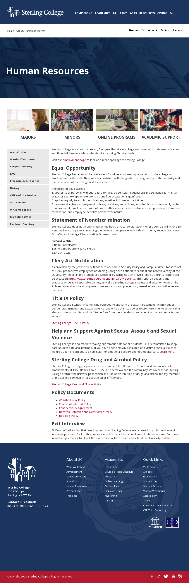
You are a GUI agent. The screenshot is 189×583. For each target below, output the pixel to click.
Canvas (177, 30)
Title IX (146, 500)
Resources (147, 13)
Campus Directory (21, 166)
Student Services (152, 486)
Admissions (83, 13)
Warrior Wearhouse (22, 159)
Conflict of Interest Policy (75, 404)
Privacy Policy (74, 491)
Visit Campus (18, 202)
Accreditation (19, 152)
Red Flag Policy (68, 415)
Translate (71, 495)
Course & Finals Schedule (119, 471)
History (14, 188)
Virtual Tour (72, 481)
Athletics (120, 13)
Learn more (167, 351)
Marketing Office (20, 217)
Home (10, 30)
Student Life (136, 30)
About (19, 30)
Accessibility (150, 495)
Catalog (109, 500)
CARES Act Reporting (154, 510)
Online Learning (114, 481)
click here (167, 438)
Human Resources (76, 486)
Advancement (74, 471)
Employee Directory (22, 224)
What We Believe (20, 209)
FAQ (12, 173)
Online (165, 30)
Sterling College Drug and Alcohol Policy (77, 384)
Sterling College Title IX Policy (70, 323)
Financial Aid (150, 476)
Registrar (110, 476)
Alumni (152, 30)
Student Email (112, 486)
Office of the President (24, 195)
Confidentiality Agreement (75, 408)
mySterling (111, 495)
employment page (75, 160)
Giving (162, 13)
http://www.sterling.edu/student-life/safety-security (101, 278)
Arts (133, 13)
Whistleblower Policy (72, 400)
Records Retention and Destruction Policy (85, 412)
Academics (102, 13)
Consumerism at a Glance (157, 505)
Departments (112, 467)
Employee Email (113, 491)
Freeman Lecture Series (24, 181)
